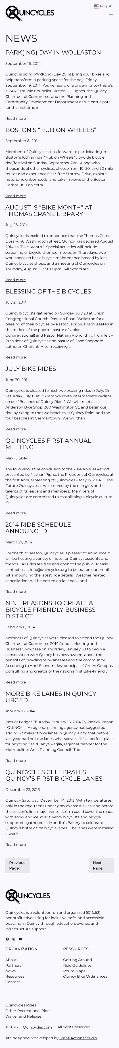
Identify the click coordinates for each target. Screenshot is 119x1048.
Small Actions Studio (78, 1038)
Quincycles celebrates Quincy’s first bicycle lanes (53, 775)
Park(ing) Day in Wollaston (53, 52)
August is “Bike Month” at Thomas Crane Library (48, 210)
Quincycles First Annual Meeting (48, 444)
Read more (15, 118)
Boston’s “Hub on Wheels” (50, 130)
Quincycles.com (37, 1027)
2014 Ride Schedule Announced (38, 527)
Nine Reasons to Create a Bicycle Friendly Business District (50, 609)
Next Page (97, 865)
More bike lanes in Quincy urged (50, 697)
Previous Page (17, 865)
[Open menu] (111, 14)
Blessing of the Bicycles (48, 291)
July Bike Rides (30, 368)
